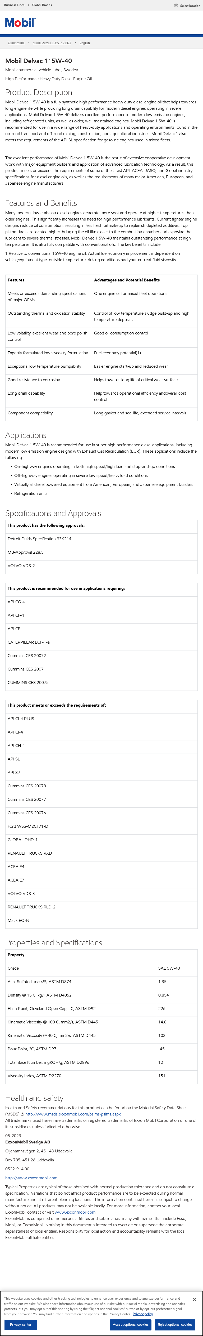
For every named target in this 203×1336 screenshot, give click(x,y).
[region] (101, 1313)
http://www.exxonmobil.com (31, 1178)
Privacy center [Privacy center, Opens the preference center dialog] (21, 1324)
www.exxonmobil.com (75, 1212)
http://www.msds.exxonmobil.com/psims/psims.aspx (73, 1114)
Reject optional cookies (175, 1324)
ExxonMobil (16, 42)
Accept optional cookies (131, 1324)
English (85, 42)
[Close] (194, 1299)
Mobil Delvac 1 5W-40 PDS (52, 42)
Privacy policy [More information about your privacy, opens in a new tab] (143, 1314)
